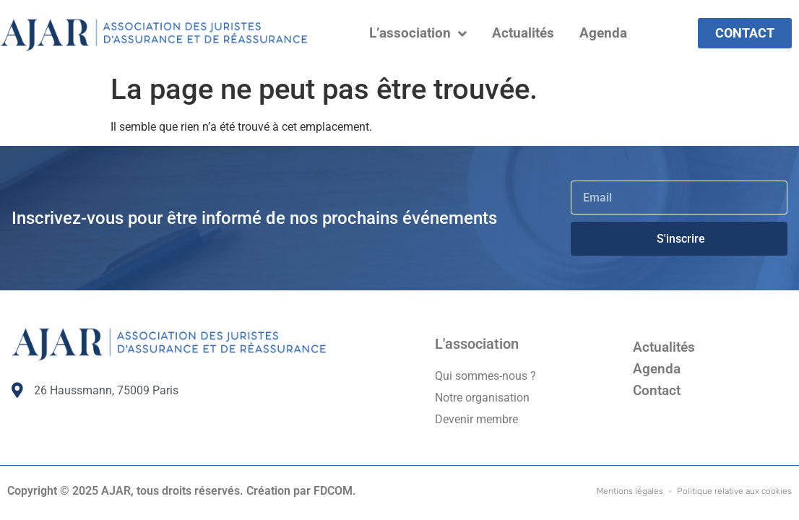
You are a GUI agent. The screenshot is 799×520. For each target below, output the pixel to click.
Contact (657, 390)
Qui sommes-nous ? (485, 376)
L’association (418, 34)
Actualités (523, 33)
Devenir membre (476, 419)
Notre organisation (482, 397)
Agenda (603, 33)
